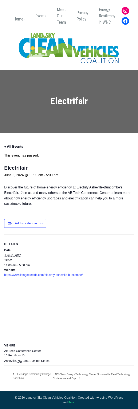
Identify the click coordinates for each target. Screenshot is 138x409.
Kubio (71, 402)
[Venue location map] (69, 309)
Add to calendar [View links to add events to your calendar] (26, 223)
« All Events (13, 146)
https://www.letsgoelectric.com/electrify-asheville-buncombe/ (43, 275)
